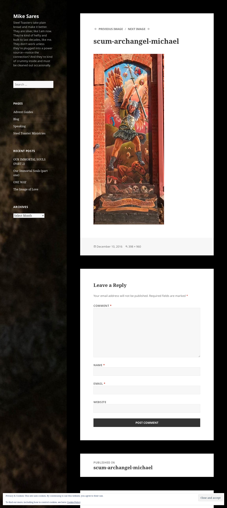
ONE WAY (19, 182)
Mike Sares (26, 16)
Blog (16, 119)
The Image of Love (25, 189)
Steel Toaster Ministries (29, 133)
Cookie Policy (74, 502)
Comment (102, 306)
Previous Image (111, 29)
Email (99, 384)
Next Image (136, 29)
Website (99, 402)
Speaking (19, 126)
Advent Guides (23, 112)
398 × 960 (134, 246)
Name (99, 365)
